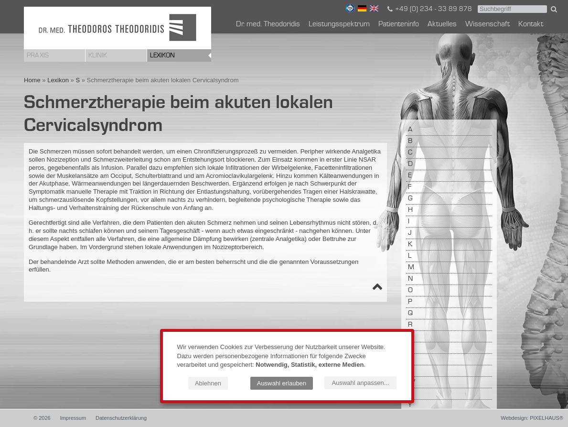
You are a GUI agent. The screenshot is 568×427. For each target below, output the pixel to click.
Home (32, 80)
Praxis (38, 55)
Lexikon (162, 55)
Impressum (73, 418)
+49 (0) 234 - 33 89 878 (429, 9)
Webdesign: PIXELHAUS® (532, 418)
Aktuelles (442, 24)
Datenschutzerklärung (121, 418)
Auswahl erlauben (281, 383)
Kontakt (530, 24)
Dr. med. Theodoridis (268, 24)
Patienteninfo (398, 24)
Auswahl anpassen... (360, 382)
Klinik (97, 55)
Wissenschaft (487, 24)
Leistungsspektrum (339, 24)
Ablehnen (208, 383)
